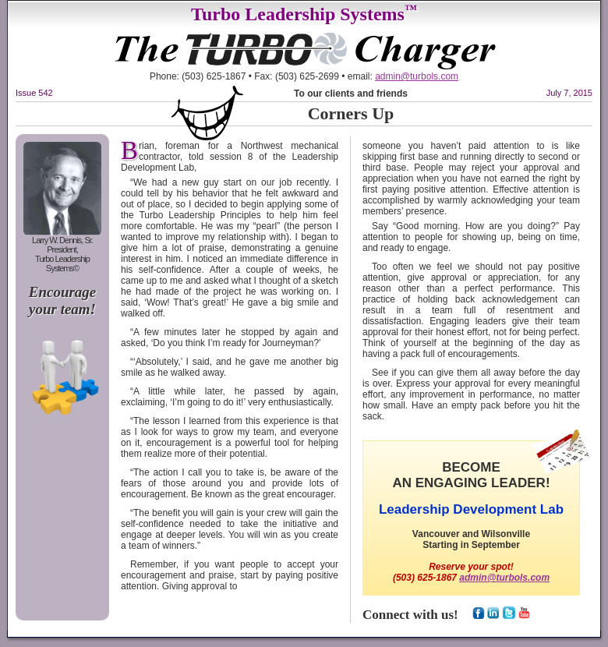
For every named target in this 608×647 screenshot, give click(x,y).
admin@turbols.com (416, 76)
